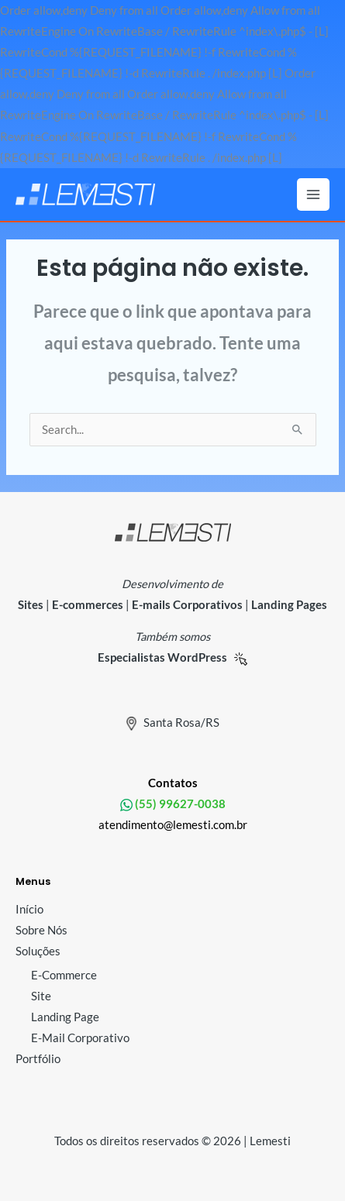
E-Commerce (64, 975)
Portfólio (38, 1058)
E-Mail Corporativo (80, 1037)
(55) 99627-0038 (179, 803)
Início (29, 909)
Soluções (38, 951)
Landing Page (65, 1017)
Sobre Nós (41, 930)
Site (41, 996)
